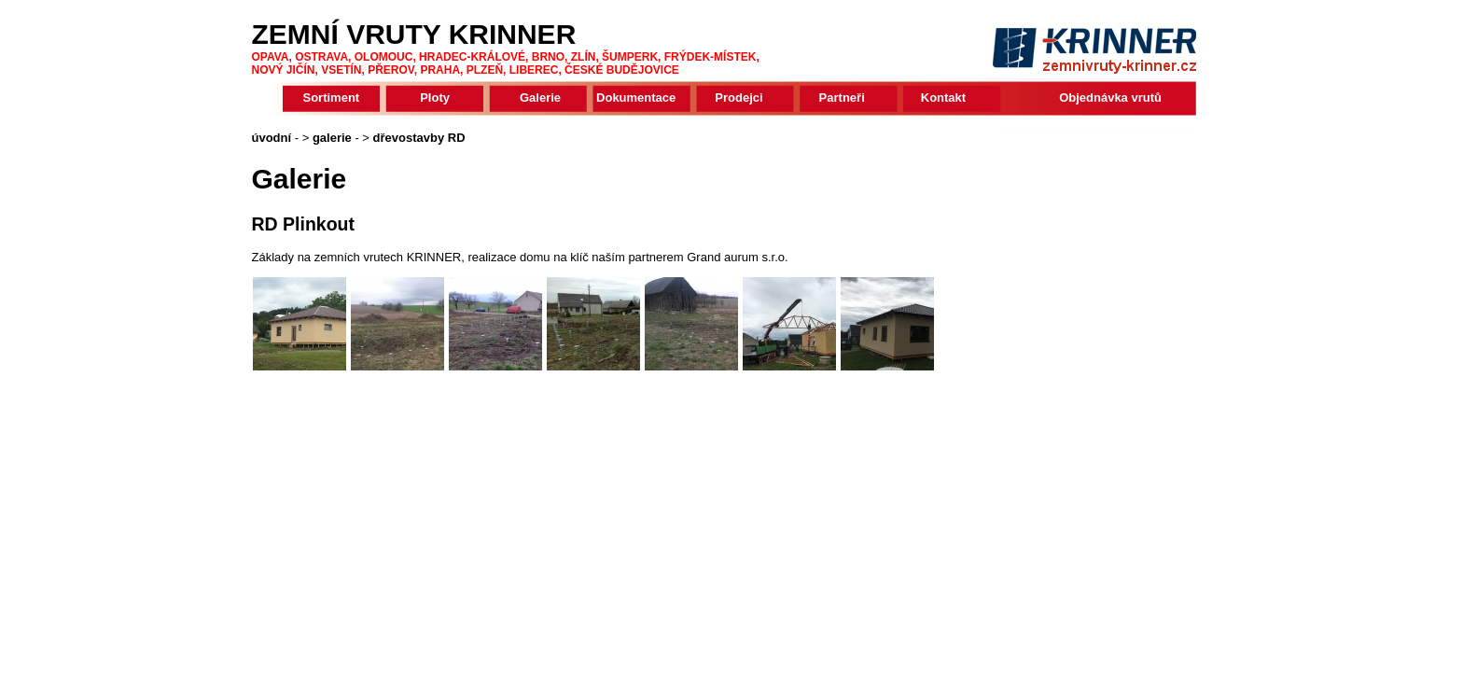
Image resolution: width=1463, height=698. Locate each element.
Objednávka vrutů (1110, 98)
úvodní (272, 138)
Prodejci (738, 98)
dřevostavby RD (419, 138)
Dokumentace (636, 98)
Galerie (540, 98)
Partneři (842, 98)
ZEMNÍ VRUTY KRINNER (414, 34)
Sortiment (331, 98)
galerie (332, 138)
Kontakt (943, 98)
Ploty (435, 98)
